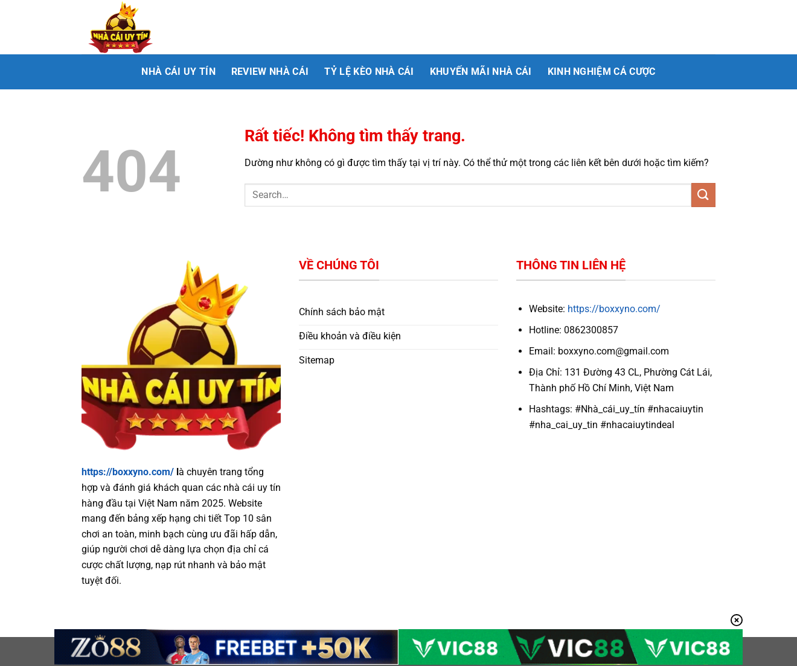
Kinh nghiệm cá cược (602, 71)
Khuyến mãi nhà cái (481, 71)
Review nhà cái (270, 71)
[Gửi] (703, 195)
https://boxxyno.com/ (128, 472)
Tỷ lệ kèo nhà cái (369, 71)
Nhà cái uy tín (178, 71)
